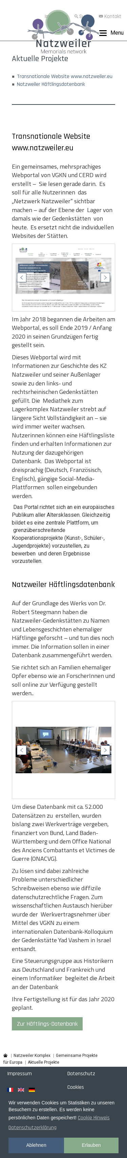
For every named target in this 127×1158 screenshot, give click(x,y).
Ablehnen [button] (36, 1145)
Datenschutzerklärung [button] (32, 1127)
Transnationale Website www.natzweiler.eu (64, 76)
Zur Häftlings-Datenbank (47, 1024)
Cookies (75, 1087)
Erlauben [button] (91, 1145)
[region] (63, 277)
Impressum (19, 1073)
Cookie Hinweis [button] (94, 1117)
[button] (21, 277)
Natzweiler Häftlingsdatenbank (51, 84)
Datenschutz (81, 1073)
